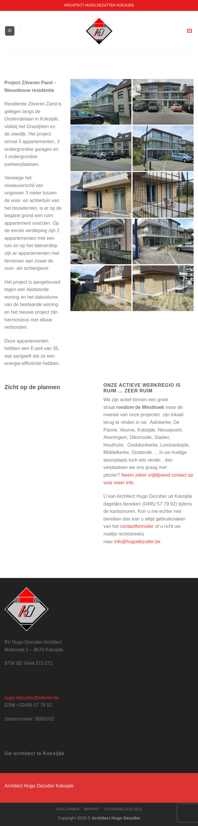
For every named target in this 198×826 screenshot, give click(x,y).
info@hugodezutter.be (137, 541)
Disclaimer (68, 809)
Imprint (92, 809)
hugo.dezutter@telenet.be (31, 697)
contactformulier (137, 526)
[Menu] (10, 31)
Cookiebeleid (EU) (123, 809)
